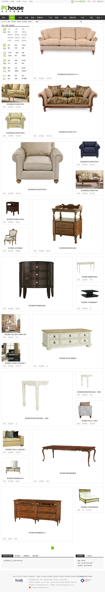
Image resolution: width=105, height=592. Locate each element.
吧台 (16, 75)
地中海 (23, 60)
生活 (82, 17)
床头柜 (48, 251)
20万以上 (24, 40)
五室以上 (24, 32)
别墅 (23, 52)
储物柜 (16, 71)
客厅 (9, 45)
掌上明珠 (24, 21)
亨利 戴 (14, 21)
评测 (56, 17)
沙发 (16, 68)
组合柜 (23, 68)
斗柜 (17, 337)
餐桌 (47, 481)
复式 (16, 55)
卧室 (16, 45)
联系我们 (61, 576)
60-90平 (17, 35)
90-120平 (24, 35)
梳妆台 (10, 539)
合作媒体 (43, 576)
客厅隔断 (24, 78)
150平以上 (17, 37)
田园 (16, 60)
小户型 (9, 52)
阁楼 (9, 75)
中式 (9, 63)
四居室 (23, 55)
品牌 (6, 25)
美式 (16, 63)
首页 (3, 17)
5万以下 (24, 37)
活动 (65, 17)
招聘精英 (67, 576)
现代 (23, 63)
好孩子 (30, 21)
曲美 (9, 21)
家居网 (31, 1)
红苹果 (19, 21)
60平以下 (10, 35)
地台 (23, 75)
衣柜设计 (24, 71)
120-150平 (10, 37)
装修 (26, 17)
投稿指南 (49, 576)
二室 (16, 29)
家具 (35, 78)
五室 (16, 32)
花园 (16, 78)
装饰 (32, 17)
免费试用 (72, 17)
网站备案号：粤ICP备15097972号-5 (39, 585)
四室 (9, 32)
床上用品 (88, 510)
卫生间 (23, 45)
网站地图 (73, 576)
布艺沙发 (48, 78)
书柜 (9, 71)
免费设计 (40, 17)
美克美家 (11, 25)
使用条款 (55, 576)
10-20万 (17, 40)
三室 (23, 29)
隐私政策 (31, 576)
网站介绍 (25, 576)
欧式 (9, 60)
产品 (50, 17)
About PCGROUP (18, 576)
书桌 (91, 279)
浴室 (9, 78)
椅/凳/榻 (18, 251)
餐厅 (9, 48)
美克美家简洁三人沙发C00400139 (13, 560)
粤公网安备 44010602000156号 (39, 587)
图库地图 (35, 556)
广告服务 (37, 576)
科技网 (12, 1)
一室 (9, 29)
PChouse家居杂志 (80, 1)
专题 (91, 17)
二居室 (16, 52)
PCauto (24, 1)
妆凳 (16, 539)
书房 (16, 48)
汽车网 (18, 1)
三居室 (9, 55)
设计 (20, 17)
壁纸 (9, 68)
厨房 (23, 48)
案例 (12, 17)
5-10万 (9, 40)
